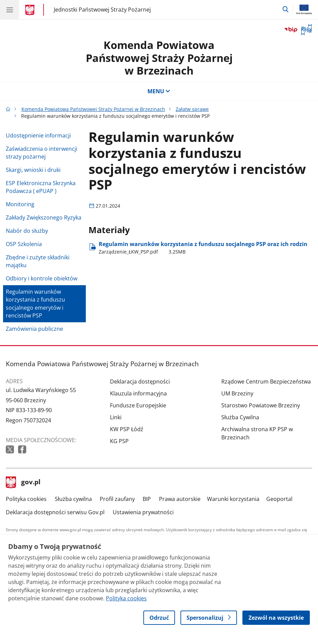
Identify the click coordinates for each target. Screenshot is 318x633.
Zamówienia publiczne (34, 328)
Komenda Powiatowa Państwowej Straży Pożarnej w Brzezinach (159, 58)
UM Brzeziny (237, 393)
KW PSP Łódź (126, 429)
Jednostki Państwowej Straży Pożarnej (102, 9)
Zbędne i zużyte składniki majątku (37, 261)
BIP (147, 499)
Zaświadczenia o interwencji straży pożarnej (41, 152)
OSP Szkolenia (24, 244)
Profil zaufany (117, 499)
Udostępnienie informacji (38, 135)
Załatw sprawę (192, 109)
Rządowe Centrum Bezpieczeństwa (266, 381)
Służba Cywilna (240, 417)
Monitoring (20, 204)
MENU (159, 91)
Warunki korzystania (233, 499)
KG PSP (119, 441)
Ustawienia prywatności (143, 512)
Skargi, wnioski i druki (33, 170)
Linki (116, 417)
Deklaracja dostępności (140, 381)
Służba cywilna (73, 499)
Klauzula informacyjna (138, 393)
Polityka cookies (26, 499)
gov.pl (23, 482)
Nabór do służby (27, 230)
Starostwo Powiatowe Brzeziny (260, 405)
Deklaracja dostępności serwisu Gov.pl (55, 512)
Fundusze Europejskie (138, 405)
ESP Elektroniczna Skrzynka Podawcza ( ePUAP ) (41, 187)
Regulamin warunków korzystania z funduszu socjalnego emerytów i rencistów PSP (35, 303)
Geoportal (279, 499)
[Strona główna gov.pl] (30, 10)
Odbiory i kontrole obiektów (41, 278)
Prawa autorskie (180, 499)
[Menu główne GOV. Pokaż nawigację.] (9, 9)
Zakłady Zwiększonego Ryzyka (43, 217)
